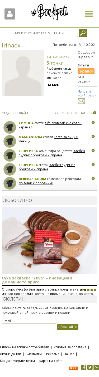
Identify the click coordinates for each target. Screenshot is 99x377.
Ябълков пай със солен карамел (50, 125)
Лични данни (10, 354)
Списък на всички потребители (24, 347)
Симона (26, 123)
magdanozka (30, 137)
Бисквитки (34, 354)
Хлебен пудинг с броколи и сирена (52, 153)
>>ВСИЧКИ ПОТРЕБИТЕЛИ (74, 113)
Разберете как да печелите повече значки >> (59, 72)
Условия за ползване (70, 347)
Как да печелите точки (17, 361)
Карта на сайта (51, 361)
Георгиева (28, 151)
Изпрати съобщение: (87, 96)
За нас (69, 354)
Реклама (52, 354)
